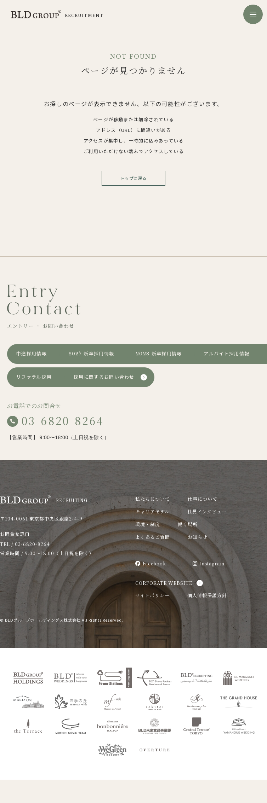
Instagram (209, 587)
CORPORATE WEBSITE (163, 606)
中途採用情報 (31, 354)
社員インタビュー (207, 534)
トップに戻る (133, 178)
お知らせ (198, 560)
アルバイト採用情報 (132, 377)
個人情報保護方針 (207, 618)
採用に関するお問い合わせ (140, 400)
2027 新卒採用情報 (132, 354)
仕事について (202, 522)
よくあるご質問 (152, 560)
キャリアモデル (152, 534)
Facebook (150, 587)
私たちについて (152, 522)
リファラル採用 (34, 400)
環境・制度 (147, 547)
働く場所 (188, 547)
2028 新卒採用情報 (39, 377)
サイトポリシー (152, 618)
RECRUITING (43, 523)
